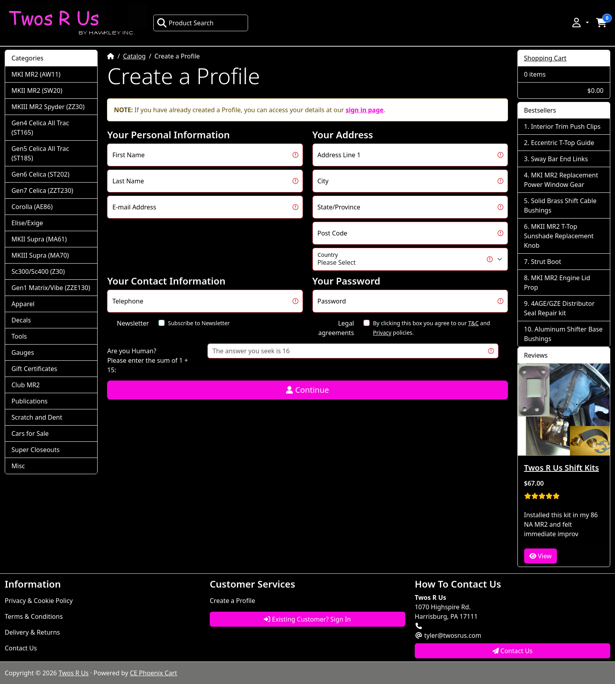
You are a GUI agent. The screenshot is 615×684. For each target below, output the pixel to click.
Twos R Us (73, 673)
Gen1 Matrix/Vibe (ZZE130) (50, 287)
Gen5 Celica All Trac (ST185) (40, 153)
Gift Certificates (34, 368)
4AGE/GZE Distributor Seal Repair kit (559, 308)
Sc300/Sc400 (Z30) (38, 271)
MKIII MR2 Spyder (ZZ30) (48, 106)
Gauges (22, 352)
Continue (307, 389)
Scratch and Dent (36, 417)
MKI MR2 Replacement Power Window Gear (561, 180)
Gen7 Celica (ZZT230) (42, 190)
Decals (21, 320)
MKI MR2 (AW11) (35, 74)
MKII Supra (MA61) (39, 239)
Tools (19, 336)
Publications (29, 401)
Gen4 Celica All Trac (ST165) (40, 128)
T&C (473, 323)
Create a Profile (232, 600)
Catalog (134, 56)
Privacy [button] (382, 332)
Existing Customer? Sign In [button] (307, 619)
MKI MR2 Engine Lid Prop (557, 282)
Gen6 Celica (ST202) (40, 174)
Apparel (22, 304)
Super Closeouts (35, 449)
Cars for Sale (30, 433)
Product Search (185, 23)
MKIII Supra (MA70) (40, 255)
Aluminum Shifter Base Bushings (563, 334)
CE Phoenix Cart (153, 673)
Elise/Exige (27, 223)
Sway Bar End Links (559, 159)
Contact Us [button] (513, 650)
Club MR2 (25, 385)
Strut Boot (546, 261)
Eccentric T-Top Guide (562, 142)
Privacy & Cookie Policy (39, 600)
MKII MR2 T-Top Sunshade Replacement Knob (559, 236)
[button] (580, 22)
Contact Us (21, 648)
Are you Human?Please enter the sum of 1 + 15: (147, 360)
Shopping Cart (545, 58)
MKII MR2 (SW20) (36, 90)
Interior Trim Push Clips (565, 126)
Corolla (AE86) (32, 206)
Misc (18, 466)
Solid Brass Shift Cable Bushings (560, 205)
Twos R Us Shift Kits (561, 467)
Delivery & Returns (32, 632)
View (540, 556)
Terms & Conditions (34, 616)
